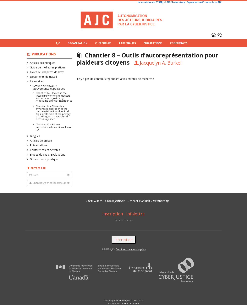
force (123, 300)
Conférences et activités (45, 150)
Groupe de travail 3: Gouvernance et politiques (49, 87)
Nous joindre (116, 201)
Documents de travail (43, 76)
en (213, 35)
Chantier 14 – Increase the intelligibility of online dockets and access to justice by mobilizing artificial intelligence (54, 96)
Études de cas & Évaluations (47, 154)
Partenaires (127, 43)
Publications (153, 43)
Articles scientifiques (42, 63)
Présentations (38, 145)
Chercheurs (103, 43)
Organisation (77, 43)
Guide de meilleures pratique (47, 67)
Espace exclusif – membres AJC (204, 2)
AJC (58, 43)
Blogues (35, 136)
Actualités (95, 201)
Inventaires (37, 81)
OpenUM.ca (137, 300)
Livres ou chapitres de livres (47, 72)
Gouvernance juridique (44, 159)
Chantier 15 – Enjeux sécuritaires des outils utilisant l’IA (54, 127)
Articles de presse (41, 140)
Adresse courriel (123, 220)
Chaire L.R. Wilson (130, 303)
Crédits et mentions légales (130, 249)
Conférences (179, 43)
